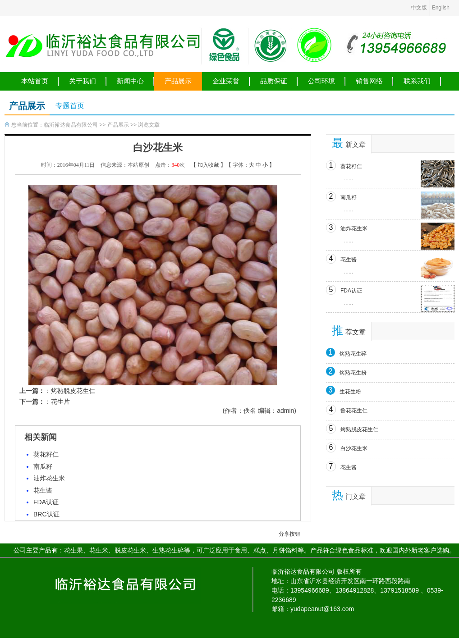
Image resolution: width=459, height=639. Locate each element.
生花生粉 (350, 391)
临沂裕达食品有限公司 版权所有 (316, 571)
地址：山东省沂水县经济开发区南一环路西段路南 (340, 580)
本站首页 (34, 81)
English (441, 8)
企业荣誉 (225, 81)
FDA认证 (46, 502)
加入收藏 (208, 165)
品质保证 (273, 81)
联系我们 (417, 81)
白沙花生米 (353, 448)
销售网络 (369, 81)
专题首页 (69, 106)
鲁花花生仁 (353, 410)
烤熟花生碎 (353, 354)
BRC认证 (46, 514)
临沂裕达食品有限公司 (71, 125)
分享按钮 (289, 534)
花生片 (60, 401)
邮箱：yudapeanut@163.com (312, 608)
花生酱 (42, 490)
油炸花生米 (49, 478)
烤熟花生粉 (353, 373)
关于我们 (82, 81)
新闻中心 (130, 81)
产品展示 (178, 81)
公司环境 (321, 81)
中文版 (419, 8)
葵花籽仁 (46, 454)
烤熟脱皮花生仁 (73, 390)
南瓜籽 (42, 466)
